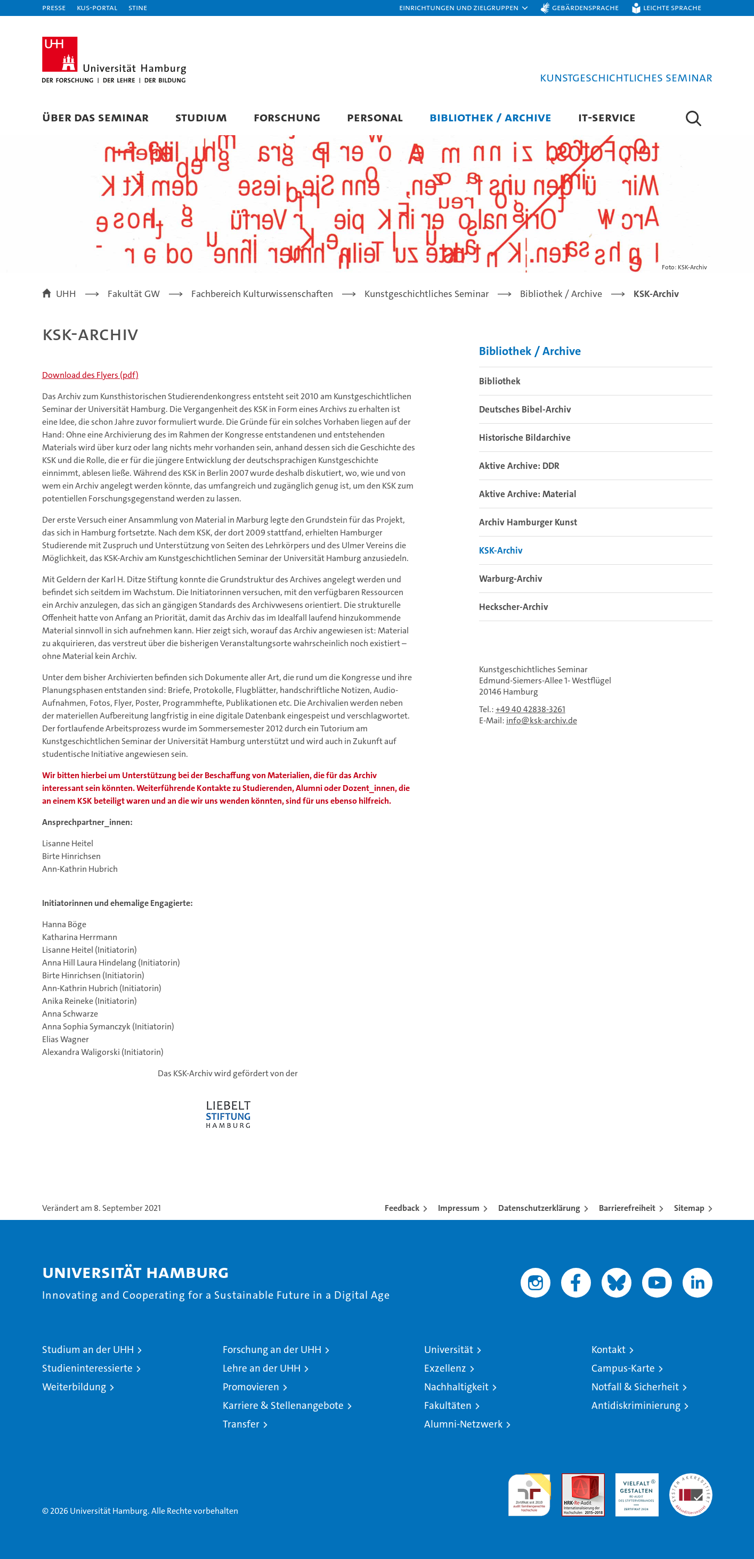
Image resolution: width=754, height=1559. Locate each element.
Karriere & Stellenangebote (283, 1405)
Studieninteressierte (87, 1368)
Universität (448, 1349)
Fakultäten (448, 1405)
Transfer (241, 1424)
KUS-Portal (97, 7)
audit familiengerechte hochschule (529, 1490)
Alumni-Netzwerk (463, 1424)
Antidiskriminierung (635, 1405)
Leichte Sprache (672, 7)
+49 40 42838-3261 (530, 709)
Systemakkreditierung (690, 1478)
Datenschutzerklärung (539, 1208)
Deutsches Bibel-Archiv (525, 409)
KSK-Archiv (501, 550)
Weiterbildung (74, 1386)
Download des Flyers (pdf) (90, 375)
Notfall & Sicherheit (635, 1386)
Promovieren (251, 1386)
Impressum (459, 1208)
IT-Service (607, 117)
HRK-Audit (634, 1478)
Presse (54, 7)
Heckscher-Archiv (513, 607)
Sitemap (689, 1208)
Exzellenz (445, 1368)
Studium (201, 117)
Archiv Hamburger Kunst (528, 522)
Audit (572, 1478)
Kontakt (608, 1349)
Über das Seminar (95, 117)
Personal (375, 117)
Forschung (287, 117)
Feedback (402, 1208)
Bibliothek (500, 381)
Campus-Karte (623, 1368)
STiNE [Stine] (137, 7)
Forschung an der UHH (272, 1349)
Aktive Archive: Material (528, 494)
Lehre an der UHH (262, 1368)
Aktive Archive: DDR (519, 466)
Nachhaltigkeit (456, 1386)
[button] (464, 8)
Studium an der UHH (88, 1349)
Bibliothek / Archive (490, 117)
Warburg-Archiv (510, 578)
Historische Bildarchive (525, 437)
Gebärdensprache (585, 7)
